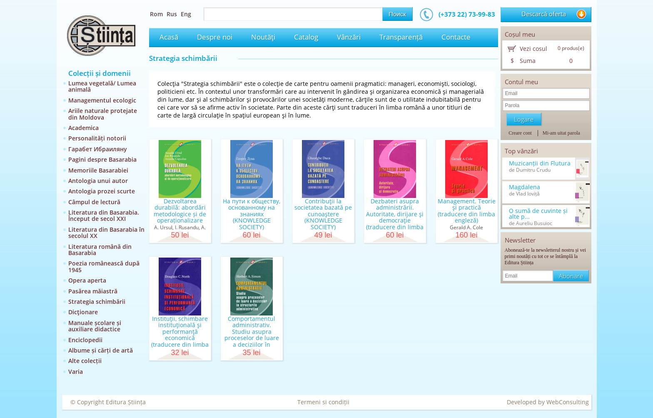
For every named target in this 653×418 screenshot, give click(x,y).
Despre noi (214, 37)
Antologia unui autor (98, 181)
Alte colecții (85, 361)
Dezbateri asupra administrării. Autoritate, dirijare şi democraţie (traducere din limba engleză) (395, 217)
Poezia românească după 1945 (104, 266)
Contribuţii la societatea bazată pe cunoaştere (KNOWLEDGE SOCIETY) (323, 214)
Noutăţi (263, 37)
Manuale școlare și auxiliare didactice (94, 326)
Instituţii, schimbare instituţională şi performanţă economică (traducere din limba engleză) (180, 335)
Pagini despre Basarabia (102, 159)
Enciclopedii (85, 340)
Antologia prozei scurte (101, 191)
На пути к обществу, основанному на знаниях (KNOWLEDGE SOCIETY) (251, 214)
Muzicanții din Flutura (540, 163)
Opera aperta (87, 280)
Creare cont (520, 133)
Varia (75, 371)
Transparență (401, 37)
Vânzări (349, 37)
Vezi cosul (533, 49)
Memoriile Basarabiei (98, 170)
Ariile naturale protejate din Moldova (102, 114)
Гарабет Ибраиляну (97, 149)
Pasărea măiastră (92, 291)
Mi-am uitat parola (561, 133)
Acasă (169, 37)
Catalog (306, 37)
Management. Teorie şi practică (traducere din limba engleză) (467, 210)
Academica (83, 128)
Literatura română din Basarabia (100, 250)
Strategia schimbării (96, 301)
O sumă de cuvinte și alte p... (538, 214)
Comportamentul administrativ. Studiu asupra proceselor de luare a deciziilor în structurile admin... (251, 335)
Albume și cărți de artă (100, 350)
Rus (172, 14)
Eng (186, 14)
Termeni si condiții (323, 402)
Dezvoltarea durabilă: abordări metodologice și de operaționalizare (180, 210)
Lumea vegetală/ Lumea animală (102, 86)
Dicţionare (83, 312)
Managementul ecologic (102, 100)
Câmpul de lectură (94, 202)
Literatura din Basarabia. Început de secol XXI (103, 215)
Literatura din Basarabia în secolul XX (106, 232)
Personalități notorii (97, 138)
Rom (156, 14)
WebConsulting (567, 402)
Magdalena (524, 187)
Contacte (456, 37)
